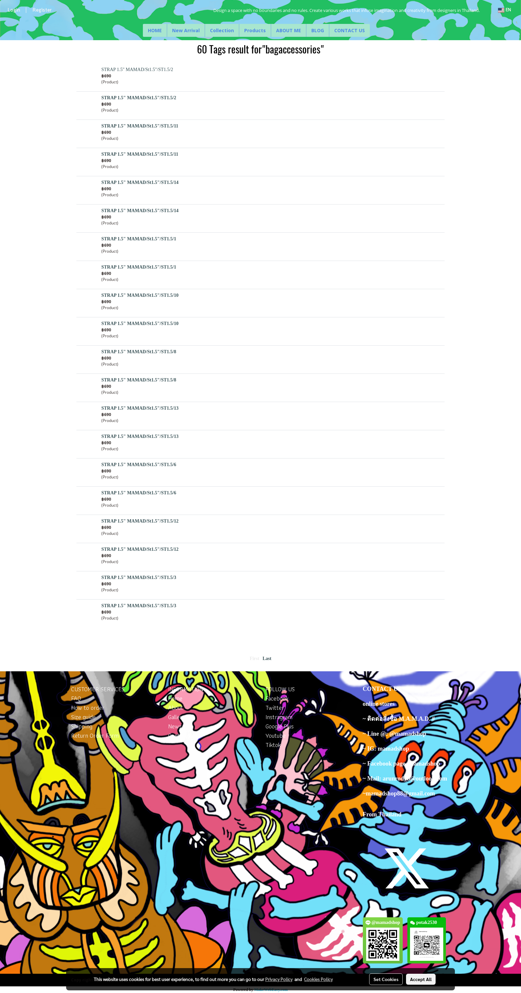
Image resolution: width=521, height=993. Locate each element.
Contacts (179, 735)
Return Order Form (95, 735)
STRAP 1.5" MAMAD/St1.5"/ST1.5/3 (138, 577)
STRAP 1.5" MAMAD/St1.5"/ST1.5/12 (139, 521)
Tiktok (273, 745)
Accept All (421, 979)
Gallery (176, 717)
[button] (375, 30)
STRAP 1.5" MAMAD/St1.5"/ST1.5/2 (137, 69)
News (175, 726)
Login (14, 10)
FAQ (76, 698)
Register (42, 10)
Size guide (83, 717)
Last (266, 658)
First (254, 658)
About (175, 707)
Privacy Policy (278, 979)
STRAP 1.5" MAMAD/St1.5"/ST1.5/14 (139, 182)
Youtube (275, 735)
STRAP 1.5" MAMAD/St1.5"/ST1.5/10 (139, 295)
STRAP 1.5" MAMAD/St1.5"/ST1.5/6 (138, 464)
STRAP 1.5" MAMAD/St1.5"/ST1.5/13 (139, 408)
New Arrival (186, 30)
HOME (155, 30)
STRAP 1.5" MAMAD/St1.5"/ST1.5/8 (138, 351)
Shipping (81, 726)
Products (255, 30)
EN (504, 10)
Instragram (278, 717)
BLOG (317, 30)
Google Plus (279, 726)
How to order (87, 707)
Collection (222, 30)
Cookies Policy (318, 979)
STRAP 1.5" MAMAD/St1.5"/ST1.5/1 (138, 238)
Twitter (274, 707)
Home (175, 698)
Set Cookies (385, 979)
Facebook (276, 698)
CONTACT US (349, 30)
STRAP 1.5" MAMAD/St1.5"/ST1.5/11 (139, 126)
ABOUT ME (288, 30)
